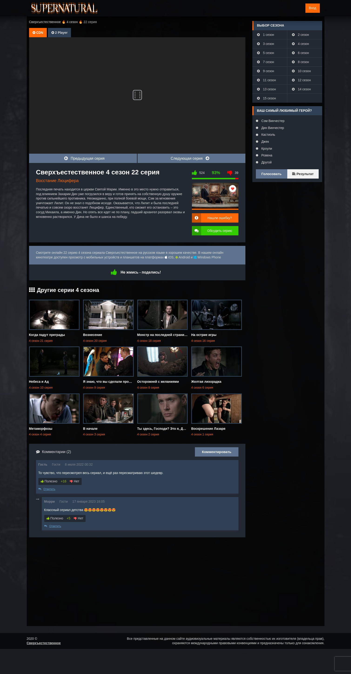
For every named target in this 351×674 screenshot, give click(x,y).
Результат (303, 174)
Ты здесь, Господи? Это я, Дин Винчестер (171, 428)
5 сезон (265, 53)
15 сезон (266, 98)
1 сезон (265, 35)
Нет (74, 481)
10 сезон (301, 71)
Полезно (49, 481)
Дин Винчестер (272, 128)
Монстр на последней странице (162, 335)
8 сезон (300, 62)
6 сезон (300, 53)
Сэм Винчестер (272, 121)
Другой (266, 162)
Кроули (266, 148)
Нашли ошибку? (219, 218)
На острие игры (204, 335)
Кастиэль (268, 134)
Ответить (46, 489)
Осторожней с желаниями (158, 381)
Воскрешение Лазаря (208, 428)
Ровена (266, 155)
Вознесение (92, 335)
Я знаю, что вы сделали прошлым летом (116, 381)
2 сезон (300, 35)
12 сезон (301, 80)
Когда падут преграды (47, 335)
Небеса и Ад (39, 381)
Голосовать (271, 174)
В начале (90, 428)
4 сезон (300, 44)
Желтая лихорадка (206, 381)
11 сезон (266, 80)
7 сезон (265, 62)
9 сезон (265, 71)
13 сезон (266, 89)
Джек (265, 141)
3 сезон (265, 44)
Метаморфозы (41, 428)
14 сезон (301, 89)
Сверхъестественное (44, 643)
